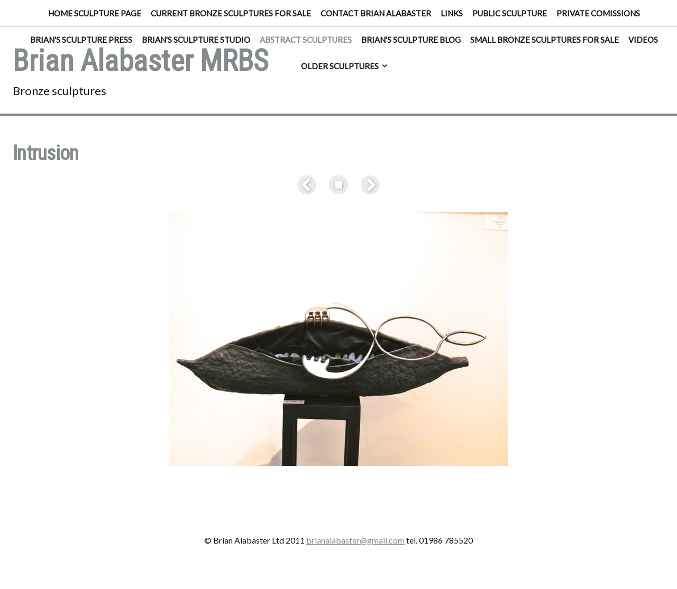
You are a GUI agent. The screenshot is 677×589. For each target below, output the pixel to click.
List (338, 185)
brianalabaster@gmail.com (355, 540)
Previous (309, 185)
